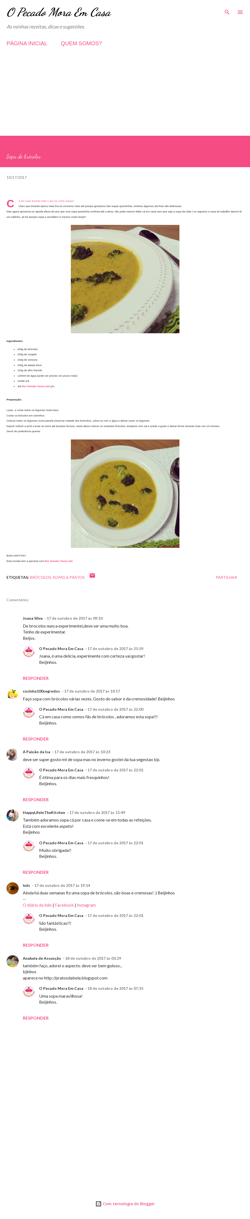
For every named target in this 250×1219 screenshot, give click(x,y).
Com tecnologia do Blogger (125, 1203)
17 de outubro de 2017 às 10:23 (82, 751)
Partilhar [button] (226, 577)
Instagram (86, 904)
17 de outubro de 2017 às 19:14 (62, 885)
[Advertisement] (125, 98)
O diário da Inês (37, 904)
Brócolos (40, 577)
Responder (36, 678)
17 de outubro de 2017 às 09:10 (75, 618)
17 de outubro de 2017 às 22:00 (115, 709)
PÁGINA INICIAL (27, 43)
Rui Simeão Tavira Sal (36, 386)
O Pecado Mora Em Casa (58, 12)
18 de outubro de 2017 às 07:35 (115, 988)
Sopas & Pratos (69, 577)
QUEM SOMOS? (81, 43)
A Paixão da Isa (36, 751)
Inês (26, 885)
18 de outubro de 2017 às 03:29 (93, 958)
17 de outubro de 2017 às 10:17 (92, 691)
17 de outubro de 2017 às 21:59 (115, 648)
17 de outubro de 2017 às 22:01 (115, 770)
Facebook (64, 904)
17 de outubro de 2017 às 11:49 (97, 812)
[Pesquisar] (227, 10)
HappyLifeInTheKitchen (44, 812)
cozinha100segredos (41, 691)
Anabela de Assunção (42, 958)
